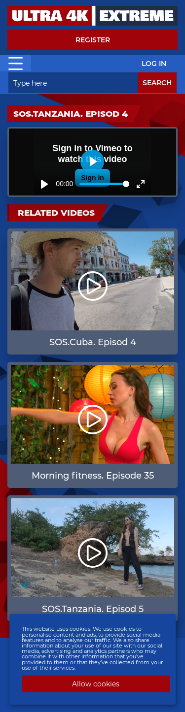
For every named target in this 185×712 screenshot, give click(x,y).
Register (92, 39)
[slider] (104, 184)
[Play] (44, 184)
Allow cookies (95, 684)
